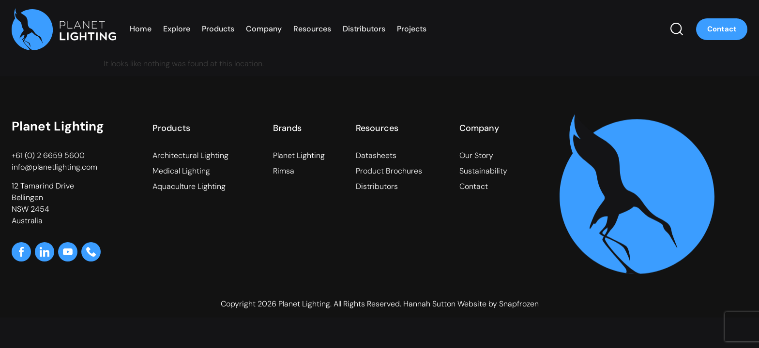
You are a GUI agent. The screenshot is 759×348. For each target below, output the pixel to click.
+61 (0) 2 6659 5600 (48, 155)
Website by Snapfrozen (498, 304)
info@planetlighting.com (54, 167)
